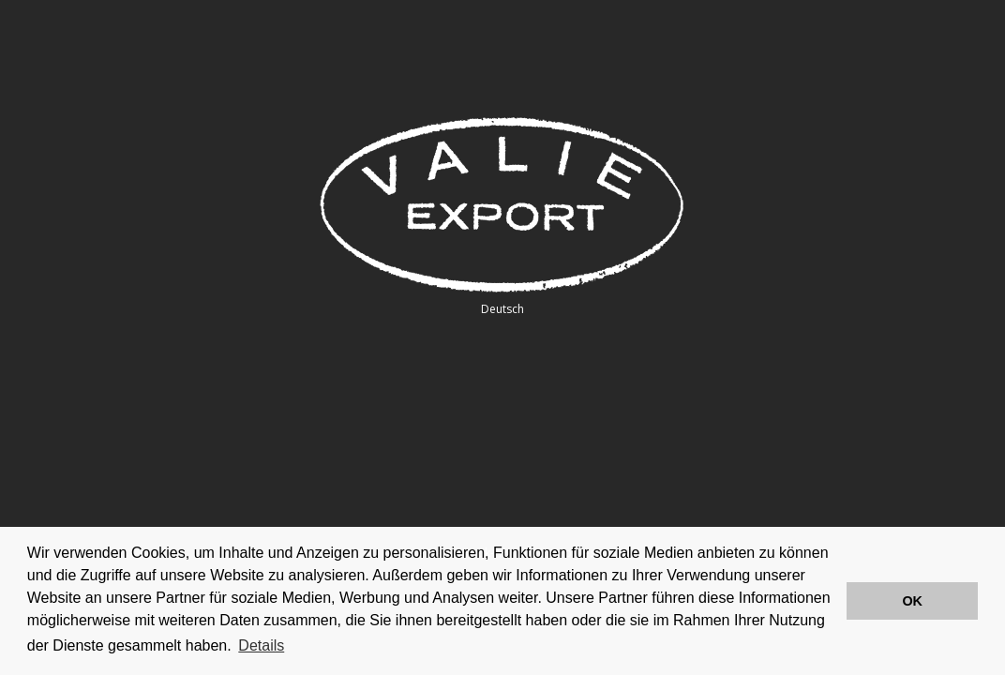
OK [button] (912, 600)
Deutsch (502, 309)
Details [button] (261, 645)
